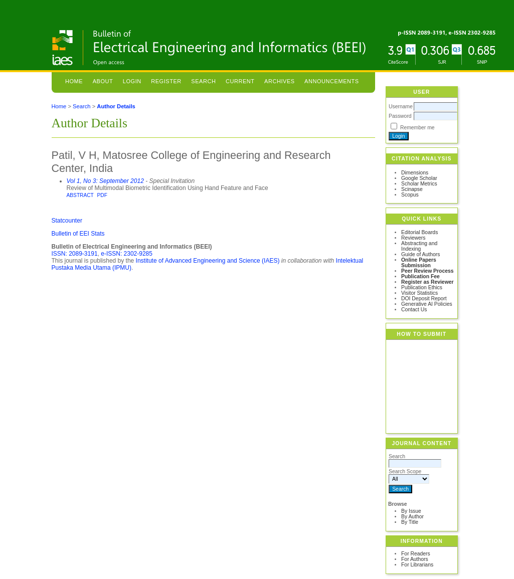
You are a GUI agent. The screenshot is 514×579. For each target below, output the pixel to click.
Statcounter (67, 220)
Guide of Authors (420, 254)
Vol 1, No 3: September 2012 (105, 180)
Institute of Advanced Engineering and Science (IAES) (208, 260)
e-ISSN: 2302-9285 (126, 253)
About (103, 81)
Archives (279, 81)
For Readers (415, 553)
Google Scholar (419, 178)
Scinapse (412, 189)
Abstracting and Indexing (419, 246)
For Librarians (417, 564)
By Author (412, 516)
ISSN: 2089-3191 (75, 253)
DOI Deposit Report (424, 298)
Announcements (331, 81)
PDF (102, 195)
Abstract (80, 195)
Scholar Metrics (419, 183)
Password (400, 116)
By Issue (411, 511)
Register (166, 81)
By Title (409, 522)
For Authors (414, 559)
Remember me (417, 127)
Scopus (410, 195)
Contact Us (414, 309)
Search (203, 81)
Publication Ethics (421, 287)
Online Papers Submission (418, 262)
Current (240, 81)
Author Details (116, 106)
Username (401, 106)
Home (74, 81)
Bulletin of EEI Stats (78, 233)
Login (132, 81)
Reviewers (413, 238)
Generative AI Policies (426, 304)
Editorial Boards (419, 232)
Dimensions (414, 172)
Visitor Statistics (419, 293)
